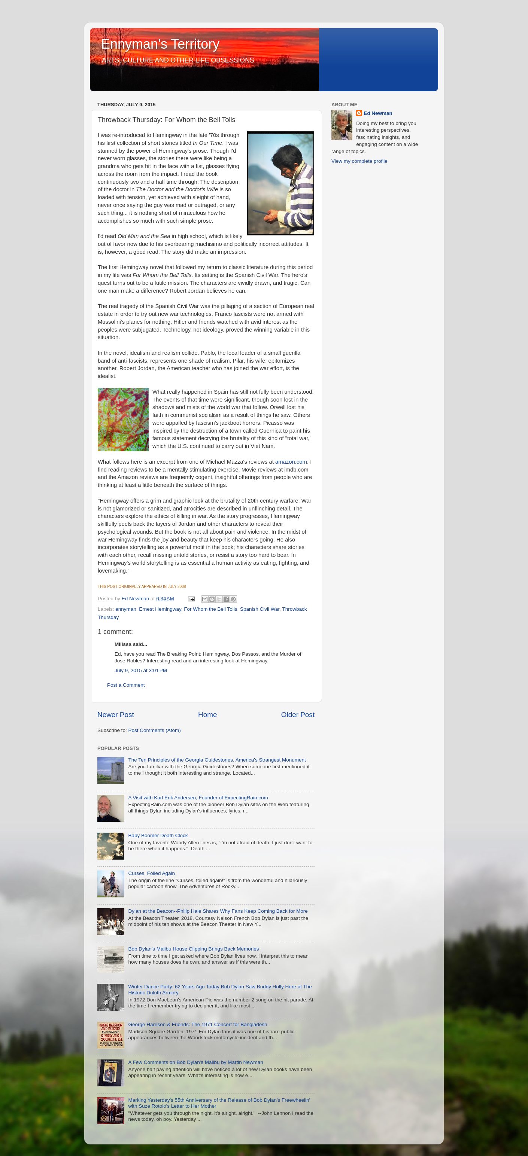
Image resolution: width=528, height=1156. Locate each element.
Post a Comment (126, 685)
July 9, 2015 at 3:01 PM (141, 670)
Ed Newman (378, 113)
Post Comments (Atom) (154, 730)
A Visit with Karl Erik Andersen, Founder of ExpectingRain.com (198, 797)
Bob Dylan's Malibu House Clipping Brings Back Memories (193, 949)
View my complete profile (359, 161)
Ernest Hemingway (160, 609)
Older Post (298, 715)
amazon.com (291, 462)
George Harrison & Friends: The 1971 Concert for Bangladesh (197, 1024)
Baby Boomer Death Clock (158, 835)
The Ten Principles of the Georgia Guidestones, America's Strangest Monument (217, 760)
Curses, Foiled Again (151, 873)
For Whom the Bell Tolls (210, 609)
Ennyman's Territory (160, 44)
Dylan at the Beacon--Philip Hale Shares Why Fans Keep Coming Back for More (217, 911)
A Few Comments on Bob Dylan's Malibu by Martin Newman (195, 1062)
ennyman (125, 609)
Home (207, 715)
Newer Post (115, 715)
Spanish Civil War (259, 609)
